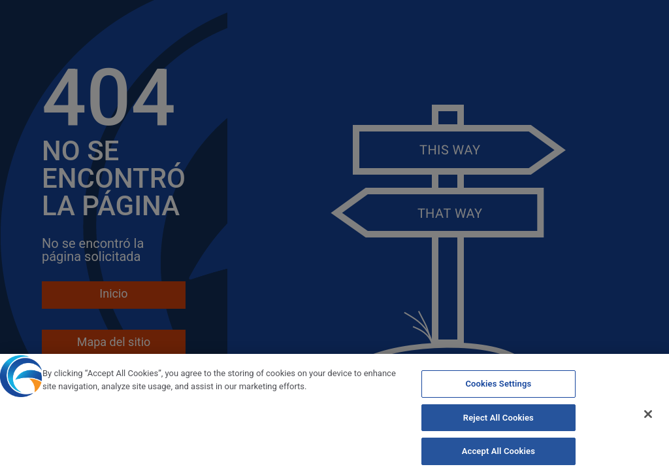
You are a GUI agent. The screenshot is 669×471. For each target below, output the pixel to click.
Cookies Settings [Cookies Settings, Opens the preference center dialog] (498, 388)
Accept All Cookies (498, 456)
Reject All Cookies (498, 422)
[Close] (648, 419)
